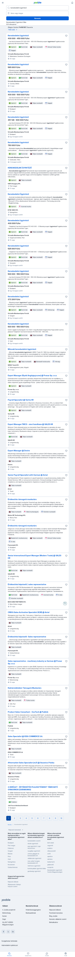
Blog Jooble (53, 916)
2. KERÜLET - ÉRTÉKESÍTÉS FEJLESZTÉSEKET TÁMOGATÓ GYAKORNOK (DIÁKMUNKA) (33, 788)
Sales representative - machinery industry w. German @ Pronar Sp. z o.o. (35, 662)
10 (61, 818)
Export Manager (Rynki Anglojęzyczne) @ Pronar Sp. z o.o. (32, 375)
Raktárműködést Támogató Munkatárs (24, 688)
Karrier (4, 916)
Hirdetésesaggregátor (33, 910)
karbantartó (51, 862)
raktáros (49, 859)
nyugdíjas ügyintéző (34, 851)
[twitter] (8, 932)
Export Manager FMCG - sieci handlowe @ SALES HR (30, 424)
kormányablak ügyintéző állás (37, 868)
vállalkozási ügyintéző (34, 858)
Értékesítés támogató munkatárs (22, 499)
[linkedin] (13, 932)
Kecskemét (11, 864)
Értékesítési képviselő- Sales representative (27, 637)
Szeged (10, 851)
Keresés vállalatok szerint (57, 919)
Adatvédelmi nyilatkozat (10, 945)
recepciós (50, 867)
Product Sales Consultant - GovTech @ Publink (28, 712)
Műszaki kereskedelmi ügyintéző (22, 349)
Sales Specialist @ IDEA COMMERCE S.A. (25, 736)
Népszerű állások (13, 882)
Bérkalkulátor (53, 922)
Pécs (9, 856)
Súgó (4, 919)
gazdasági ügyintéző (34, 871)
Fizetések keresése (56, 913)
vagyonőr (50, 845)
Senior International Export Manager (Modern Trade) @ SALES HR (34, 557)
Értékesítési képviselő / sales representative (27, 584)
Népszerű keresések (16, 830)
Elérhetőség (6, 913)
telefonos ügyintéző (34, 866)
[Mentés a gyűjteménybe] (66, 36)
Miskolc (10, 854)
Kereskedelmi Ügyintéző (18, 194)
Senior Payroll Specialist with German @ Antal (28, 475)
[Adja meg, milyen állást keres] (37, 7)
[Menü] (3, 3)
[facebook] (3, 932)
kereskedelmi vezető (34, 841)
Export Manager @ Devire (19, 451)
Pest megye (11, 845)
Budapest (11, 843)
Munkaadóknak (31, 913)
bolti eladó (50, 843)
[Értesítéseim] (72, 2)
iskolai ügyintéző (33, 843)
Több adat (13, 29)
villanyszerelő (51, 851)
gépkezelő (50, 864)
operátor (50, 856)
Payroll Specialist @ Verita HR (21, 400)
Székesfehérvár (12, 867)
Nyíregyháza (11, 862)
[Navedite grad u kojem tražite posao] (37, 13)
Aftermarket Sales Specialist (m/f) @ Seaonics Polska (31, 763)
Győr (9, 859)
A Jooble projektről (8, 910)
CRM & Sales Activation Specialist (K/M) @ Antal (28, 612)
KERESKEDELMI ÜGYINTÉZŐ (20, 168)
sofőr (49, 854)
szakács (49, 848)
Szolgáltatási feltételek (9, 941)
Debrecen (11, 848)
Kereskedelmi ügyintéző (18, 36)
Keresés (37, 18)
